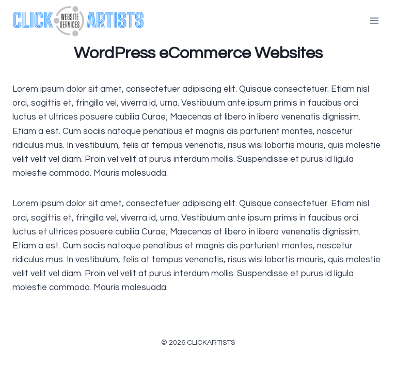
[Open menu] (374, 20)
